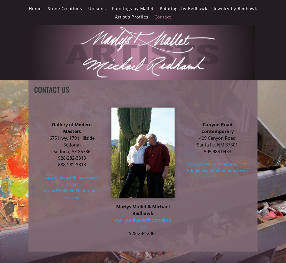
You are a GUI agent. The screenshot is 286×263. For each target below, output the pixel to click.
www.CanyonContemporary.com (217, 164)
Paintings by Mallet (133, 8)
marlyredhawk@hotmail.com (143, 223)
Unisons (97, 8)
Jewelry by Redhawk (235, 8)
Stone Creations (65, 8)
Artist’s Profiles (131, 17)
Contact (162, 17)
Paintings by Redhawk (184, 8)
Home (35, 8)
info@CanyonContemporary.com (217, 170)
